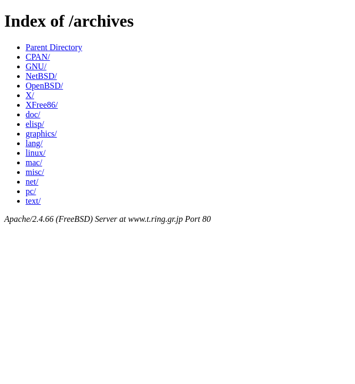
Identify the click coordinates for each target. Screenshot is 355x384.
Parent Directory (54, 47)
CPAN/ (38, 56)
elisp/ (35, 124)
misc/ (35, 172)
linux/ (35, 152)
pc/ (31, 191)
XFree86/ (42, 104)
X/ (30, 95)
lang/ (34, 143)
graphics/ (41, 133)
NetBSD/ (41, 76)
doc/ (33, 114)
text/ (33, 200)
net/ (32, 181)
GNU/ (36, 66)
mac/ (34, 162)
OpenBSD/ (44, 85)
